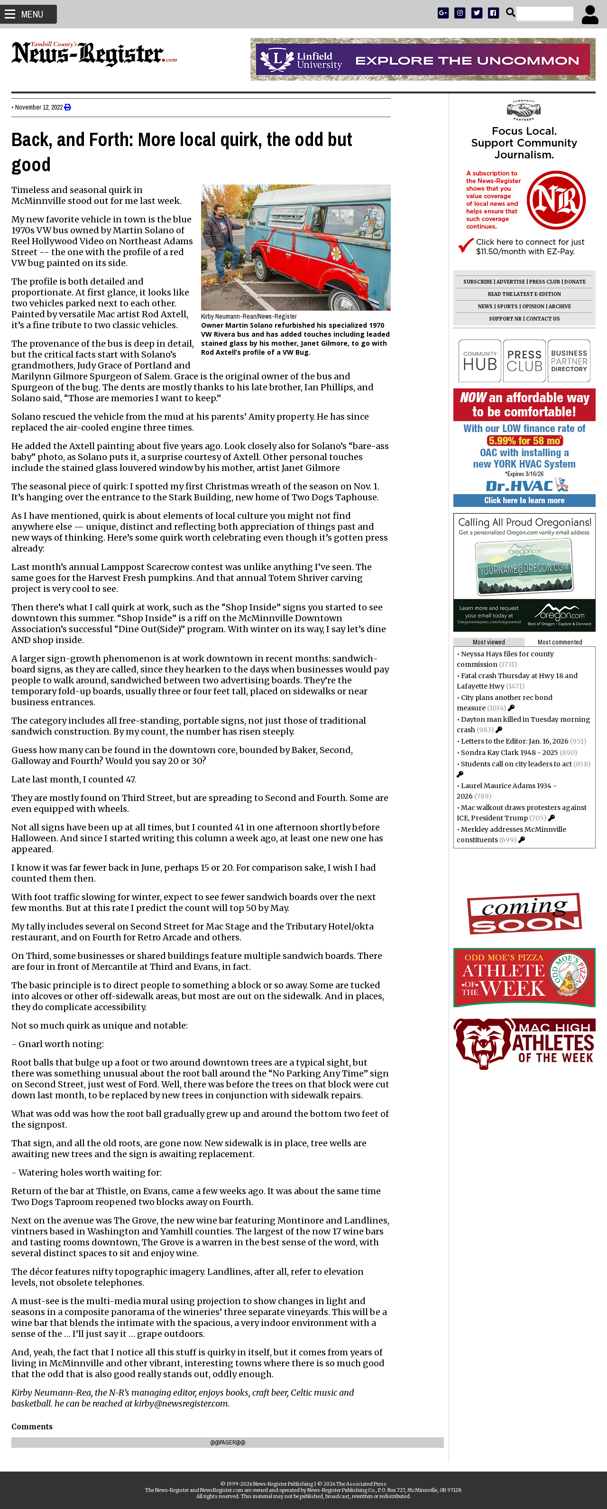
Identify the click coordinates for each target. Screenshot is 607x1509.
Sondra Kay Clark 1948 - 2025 (506, 752)
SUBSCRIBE (474, 282)
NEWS (482, 307)
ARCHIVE (557, 307)
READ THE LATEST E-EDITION (521, 294)
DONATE (572, 282)
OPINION (530, 307)
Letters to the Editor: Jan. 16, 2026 (512, 741)
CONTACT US (540, 319)
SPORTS (504, 307)
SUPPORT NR (502, 319)
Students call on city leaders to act (513, 764)
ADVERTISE (508, 282)
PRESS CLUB (541, 282)
